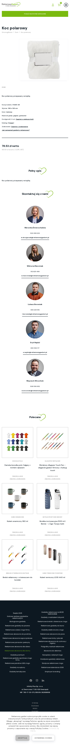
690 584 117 (35, 348)
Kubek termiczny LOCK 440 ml (52, 577)
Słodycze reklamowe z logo (52, 663)
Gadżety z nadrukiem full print (52, 617)
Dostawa (35, 706)
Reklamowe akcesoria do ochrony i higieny (52, 642)
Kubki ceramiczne (17, 517)
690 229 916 (35, 310)
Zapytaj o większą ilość (25, 119)
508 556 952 (35, 386)
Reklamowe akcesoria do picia (52, 634)
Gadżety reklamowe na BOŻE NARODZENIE (52, 613)
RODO (35, 708)
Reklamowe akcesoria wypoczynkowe (17, 638)
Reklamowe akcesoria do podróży (17, 634)
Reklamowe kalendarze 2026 (52, 667)
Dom (4, 87)
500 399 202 (35, 233)
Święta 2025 (17, 613)
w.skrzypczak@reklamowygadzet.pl (35, 238)
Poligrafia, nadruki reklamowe (52, 647)
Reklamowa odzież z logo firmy (18, 630)
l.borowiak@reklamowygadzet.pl (35, 314)
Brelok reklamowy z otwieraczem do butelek (17, 578)
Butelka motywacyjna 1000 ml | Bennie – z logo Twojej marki (52, 522)
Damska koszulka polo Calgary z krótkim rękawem (17, 466)
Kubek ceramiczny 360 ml (17, 521)
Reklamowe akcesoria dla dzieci (17, 647)
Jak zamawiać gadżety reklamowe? (16, 130)
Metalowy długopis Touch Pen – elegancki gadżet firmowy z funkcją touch (52, 467)
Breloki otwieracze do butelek (17, 573)
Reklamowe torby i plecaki (52, 638)
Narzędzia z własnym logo (52, 655)
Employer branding (52, 672)
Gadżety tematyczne (17, 672)
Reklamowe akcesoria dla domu (17, 651)
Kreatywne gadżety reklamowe (52, 659)
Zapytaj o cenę (17, 476)
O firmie (35, 703)
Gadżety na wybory (17, 667)
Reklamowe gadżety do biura (52, 626)
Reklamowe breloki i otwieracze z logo (52, 621)
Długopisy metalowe (52, 461)
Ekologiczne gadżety (18, 621)
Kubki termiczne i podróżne (53, 573)
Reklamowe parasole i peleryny (17, 642)
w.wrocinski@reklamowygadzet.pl (35, 391)
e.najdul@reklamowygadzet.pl (35, 352)
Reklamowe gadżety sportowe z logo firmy (17, 659)
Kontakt (35, 711)
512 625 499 (35, 272)
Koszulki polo (17, 461)
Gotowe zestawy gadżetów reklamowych (17, 617)
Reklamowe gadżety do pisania (17, 626)
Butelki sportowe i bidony (52, 517)
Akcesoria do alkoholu (52, 651)
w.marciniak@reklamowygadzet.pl (35, 276)
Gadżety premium (17, 655)
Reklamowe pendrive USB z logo (17, 663)
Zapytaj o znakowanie (19, 127)
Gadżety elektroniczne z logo (52, 630)
